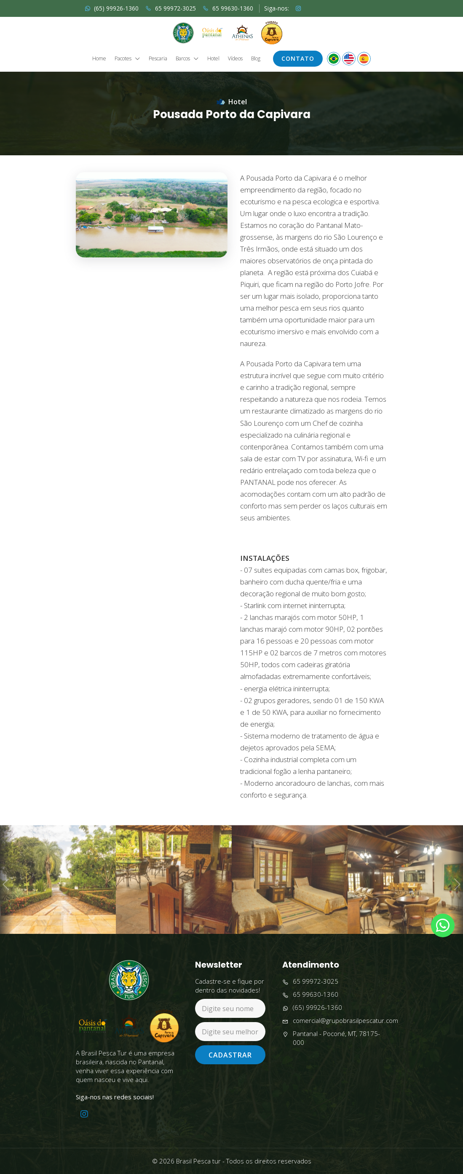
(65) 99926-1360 (112, 8)
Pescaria (158, 58)
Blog (255, 58)
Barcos (187, 59)
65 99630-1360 (228, 8)
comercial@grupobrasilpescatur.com (340, 1020)
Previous (6, 900)
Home (99, 58)
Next (456, 900)
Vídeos (235, 58)
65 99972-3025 (170, 8)
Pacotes (127, 59)
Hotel (213, 58)
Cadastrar (230, 1055)
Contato (297, 58)
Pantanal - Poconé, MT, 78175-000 (331, 1038)
